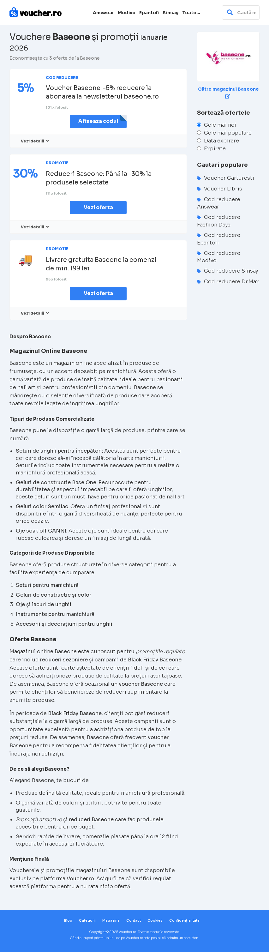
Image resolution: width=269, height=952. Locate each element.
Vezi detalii (32, 141)
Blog (68, 921)
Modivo (126, 12)
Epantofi (149, 12)
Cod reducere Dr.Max (231, 281)
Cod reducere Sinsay (231, 271)
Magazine (111, 921)
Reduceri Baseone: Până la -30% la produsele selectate (99, 178)
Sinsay (170, 12)
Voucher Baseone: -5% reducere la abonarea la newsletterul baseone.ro (102, 92)
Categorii (87, 921)
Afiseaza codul (98, 121)
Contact (133, 921)
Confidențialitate (184, 921)
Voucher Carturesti (229, 178)
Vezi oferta (98, 207)
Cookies (155, 921)
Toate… (191, 12)
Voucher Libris (223, 188)
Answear (103, 12)
